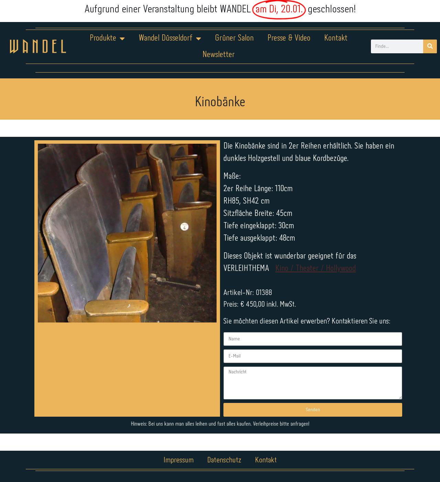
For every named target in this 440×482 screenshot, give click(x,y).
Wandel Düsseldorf (170, 38)
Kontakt (336, 38)
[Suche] (430, 46)
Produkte (107, 38)
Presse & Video (288, 38)
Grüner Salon (234, 38)
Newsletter (218, 54)
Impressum (179, 460)
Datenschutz (224, 460)
